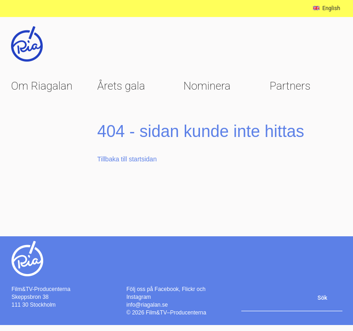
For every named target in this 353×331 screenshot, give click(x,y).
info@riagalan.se (147, 305)
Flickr (188, 289)
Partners (290, 86)
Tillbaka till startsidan (127, 159)
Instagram (138, 297)
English (326, 8)
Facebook (166, 289)
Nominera (207, 86)
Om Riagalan (42, 86)
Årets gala (121, 86)
